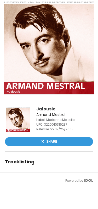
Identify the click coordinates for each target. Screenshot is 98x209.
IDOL (88, 180)
